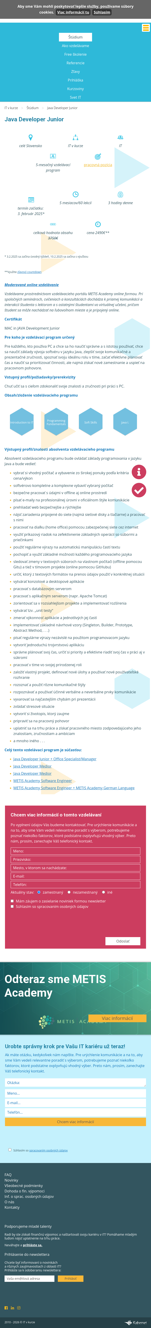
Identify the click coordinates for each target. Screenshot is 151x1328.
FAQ (8, 1174)
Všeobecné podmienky (24, 1185)
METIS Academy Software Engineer (42, 780)
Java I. (125, 422)
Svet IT (75, 97)
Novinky (11, 1180)
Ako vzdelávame (75, 45)
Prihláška (75, 80)
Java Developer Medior (32, 766)
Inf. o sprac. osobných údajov (29, 1196)
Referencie (75, 62)
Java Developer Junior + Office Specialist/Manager (54, 758)
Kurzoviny (75, 88)
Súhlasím (102, 12)
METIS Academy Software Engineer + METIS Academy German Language (73, 787)
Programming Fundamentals (56, 422)
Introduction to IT (21, 422)
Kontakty (12, 1207)
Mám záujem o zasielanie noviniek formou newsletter (58, 901)
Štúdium (75, 37)
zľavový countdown (29, 272)
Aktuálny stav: (22, 892)
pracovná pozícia (98, 164)
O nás (9, 1201)
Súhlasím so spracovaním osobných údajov (49, 906)
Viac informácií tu (73, 12)
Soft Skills (90, 422)
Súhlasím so (40, 1150)
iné (107, 892)
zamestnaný (50, 892)
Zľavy (75, 71)
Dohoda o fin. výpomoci (24, 1191)
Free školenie (75, 54)
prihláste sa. (32, 1245)
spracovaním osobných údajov (48, 1150)
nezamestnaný (82, 892)
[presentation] (45, 922)
